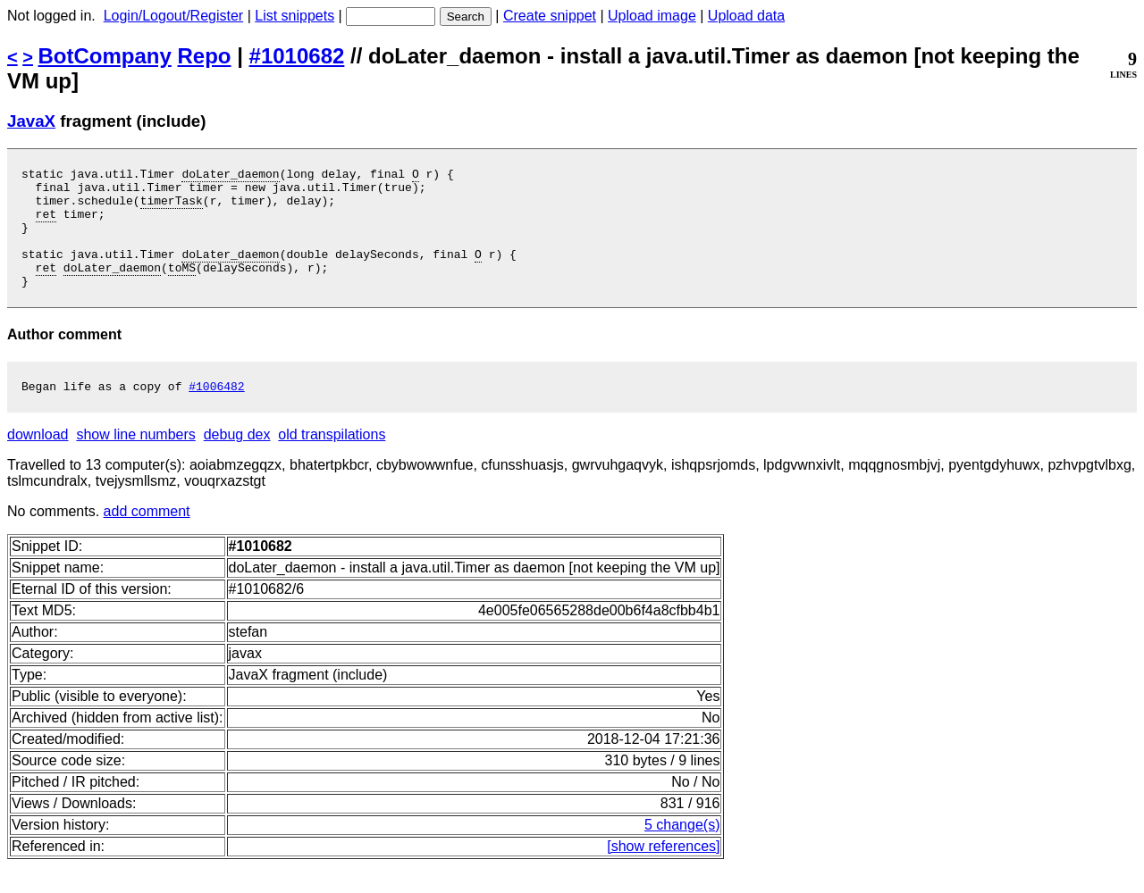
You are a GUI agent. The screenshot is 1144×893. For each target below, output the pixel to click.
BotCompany (105, 56)
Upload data (746, 15)
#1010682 (297, 56)
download (38, 461)
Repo (204, 56)
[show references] (663, 872)
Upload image (652, 15)
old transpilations (331, 461)
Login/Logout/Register (174, 15)
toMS (182, 288)
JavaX (31, 121)
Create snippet (549, 15)
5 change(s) (682, 851)
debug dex (237, 461)
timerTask (171, 208)
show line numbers (135, 461)
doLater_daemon (230, 176)
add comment (147, 538)
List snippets (294, 15)
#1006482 (216, 413)
